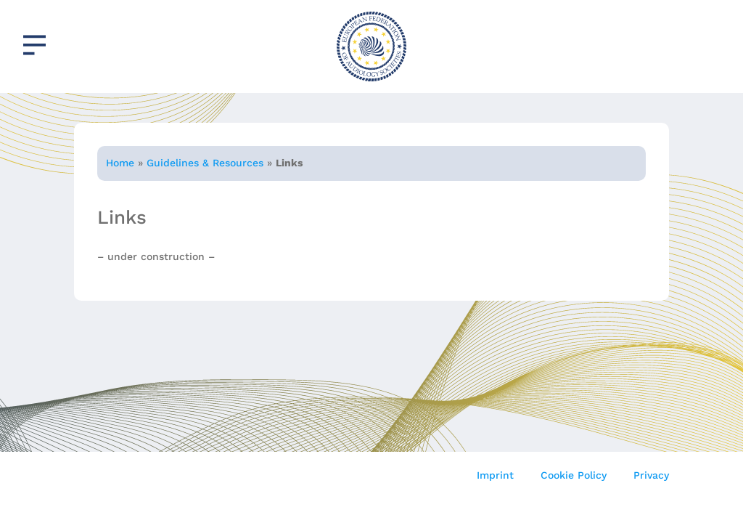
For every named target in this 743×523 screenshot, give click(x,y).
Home (120, 163)
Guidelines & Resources (205, 163)
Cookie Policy (574, 475)
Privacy (651, 475)
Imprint (495, 475)
